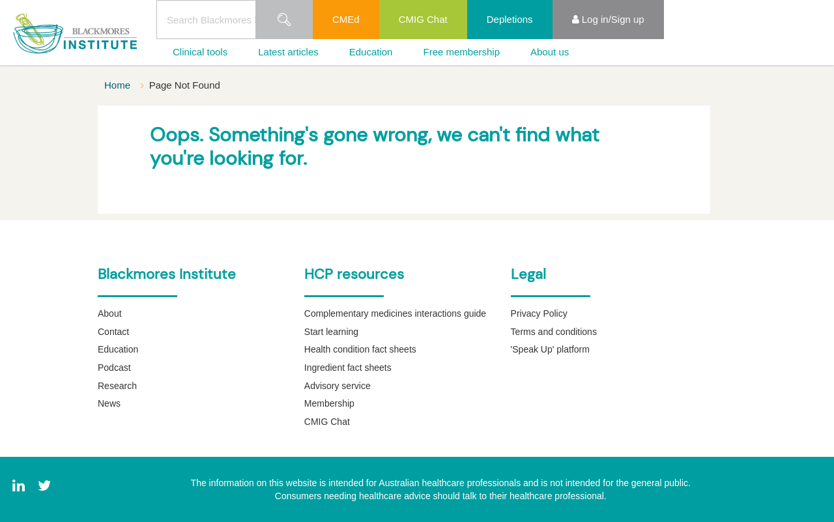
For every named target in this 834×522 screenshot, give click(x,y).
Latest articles (288, 51)
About (110, 313)
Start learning (331, 331)
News (109, 403)
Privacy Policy (539, 313)
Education (371, 51)
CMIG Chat (423, 19)
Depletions (510, 19)
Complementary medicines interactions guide (395, 313)
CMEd (346, 19)
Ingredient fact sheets (348, 367)
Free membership (461, 51)
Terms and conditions (554, 331)
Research (117, 386)
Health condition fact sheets (360, 349)
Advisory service (337, 386)
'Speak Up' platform (550, 349)
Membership (329, 403)
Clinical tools (200, 51)
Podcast (114, 367)
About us (549, 51)
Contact (113, 331)
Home (118, 85)
